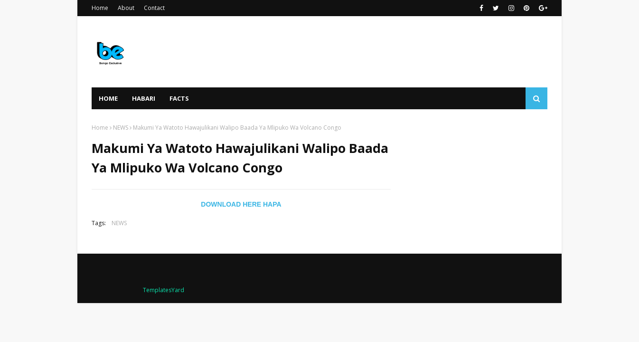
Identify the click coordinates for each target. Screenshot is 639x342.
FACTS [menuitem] (179, 98)
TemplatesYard (163, 290)
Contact (154, 8)
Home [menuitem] (108, 98)
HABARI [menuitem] (143, 98)
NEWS (120, 128)
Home (100, 8)
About (126, 8)
